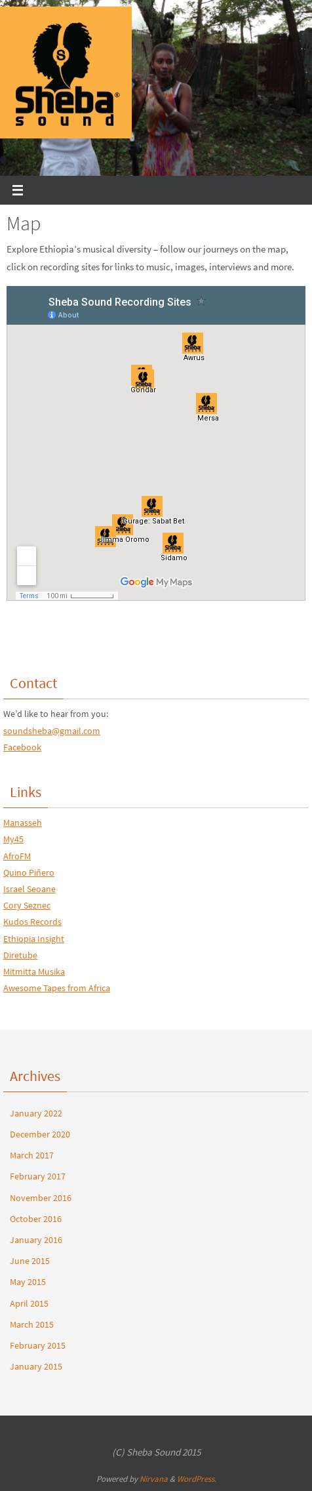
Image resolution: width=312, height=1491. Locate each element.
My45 (13, 839)
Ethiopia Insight (33, 939)
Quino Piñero (28, 872)
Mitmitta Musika (34, 971)
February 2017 (38, 1176)
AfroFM (17, 856)
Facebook (22, 747)
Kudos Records (32, 922)
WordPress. (196, 1478)
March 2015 (32, 1324)
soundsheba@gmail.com (51, 731)
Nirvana (154, 1478)
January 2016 (36, 1240)
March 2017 (32, 1155)
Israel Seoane (29, 889)
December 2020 (40, 1134)
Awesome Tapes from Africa (56, 988)
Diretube (20, 955)
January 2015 (36, 1366)
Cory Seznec (26, 905)
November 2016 (40, 1198)
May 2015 (28, 1282)
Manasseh (22, 822)
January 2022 (36, 1113)
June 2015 (30, 1261)
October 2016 (36, 1219)
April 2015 (29, 1303)
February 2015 (38, 1345)
